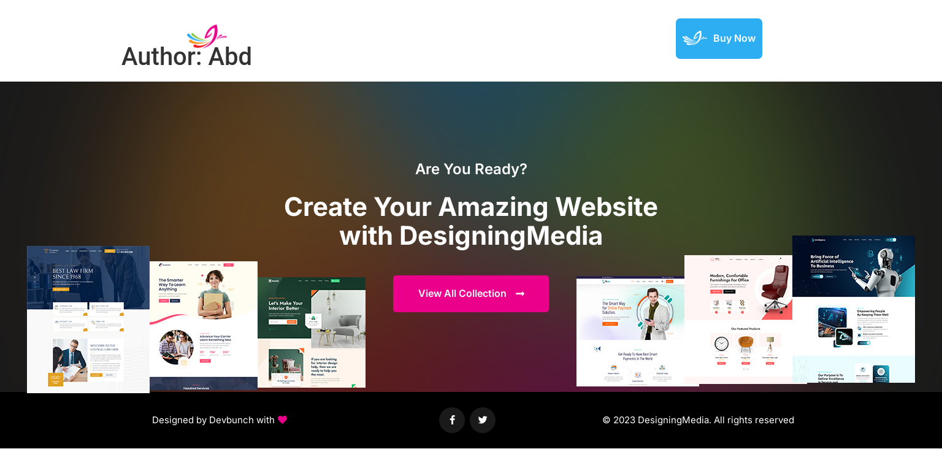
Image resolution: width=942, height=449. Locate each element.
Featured (592, 38)
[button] (219, 421)
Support (645, 38)
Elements (538, 38)
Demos (487, 38)
